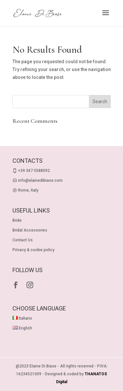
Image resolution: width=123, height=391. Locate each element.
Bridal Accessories (29, 230)
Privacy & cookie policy (33, 250)
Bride (17, 220)
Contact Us (22, 240)
